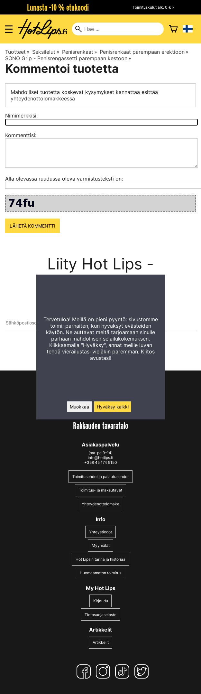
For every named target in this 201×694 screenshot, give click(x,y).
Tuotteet (17, 52)
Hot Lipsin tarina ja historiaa (100, 559)
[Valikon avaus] (9, 29)
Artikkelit (101, 642)
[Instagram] (104, 671)
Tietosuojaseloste (100, 614)
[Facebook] (85, 671)
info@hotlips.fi (100, 457)
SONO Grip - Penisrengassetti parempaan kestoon (68, 58)
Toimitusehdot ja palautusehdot (100, 476)
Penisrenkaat (79, 52)
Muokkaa (79, 406)
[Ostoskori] (173, 29)
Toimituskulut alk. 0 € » (153, 7)
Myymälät (101, 545)
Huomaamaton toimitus (100, 572)
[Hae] (117, 29)
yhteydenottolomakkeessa (43, 98)
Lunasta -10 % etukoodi (58, 7)
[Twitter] (142, 671)
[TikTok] (123, 671)
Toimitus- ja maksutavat (100, 490)
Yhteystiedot (100, 532)
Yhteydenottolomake (100, 504)
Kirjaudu (100, 600)
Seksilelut (45, 52)
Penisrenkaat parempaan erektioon (144, 52)
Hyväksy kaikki (113, 406)
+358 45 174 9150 (100, 462)
